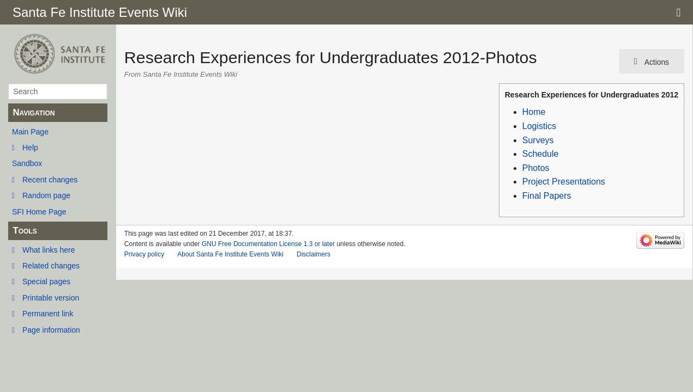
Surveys (538, 140)
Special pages (46, 281)
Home (534, 112)
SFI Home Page (39, 211)
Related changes (51, 265)
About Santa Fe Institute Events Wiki (230, 254)
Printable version (50, 297)
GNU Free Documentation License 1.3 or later (268, 244)
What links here (48, 250)
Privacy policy (144, 254)
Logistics (539, 126)
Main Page (30, 131)
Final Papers (546, 195)
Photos (536, 168)
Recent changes (49, 179)
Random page (46, 195)
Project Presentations (563, 181)
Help (30, 147)
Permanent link (47, 313)
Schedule (540, 153)
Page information (51, 330)
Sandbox (27, 163)
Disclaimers (313, 254)
